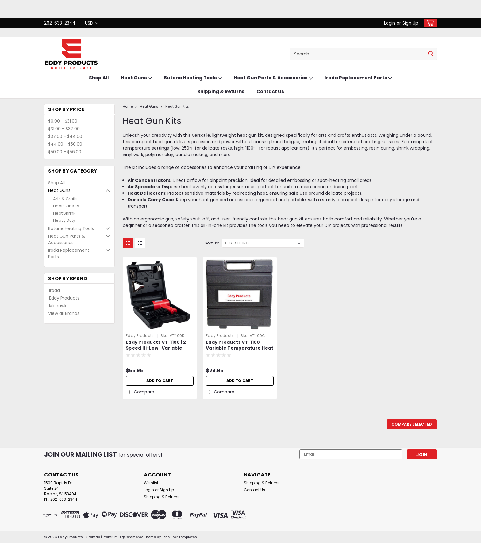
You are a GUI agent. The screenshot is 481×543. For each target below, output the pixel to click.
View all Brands (63, 313)
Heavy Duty (64, 220)
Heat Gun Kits (66, 206)
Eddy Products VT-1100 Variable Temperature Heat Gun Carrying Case (239, 348)
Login (389, 23)
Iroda (54, 290)
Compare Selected (411, 424)
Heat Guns (136, 78)
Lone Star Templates (179, 536)
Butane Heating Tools (193, 78)
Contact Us (270, 91)
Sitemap (93, 536)
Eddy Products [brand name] (140, 335)
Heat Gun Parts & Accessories (273, 78)
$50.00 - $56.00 (64, 152)
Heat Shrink (64, 213)
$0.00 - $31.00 (62, 121)
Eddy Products (64, 298)
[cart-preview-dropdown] (429, 23)
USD (91, 23)
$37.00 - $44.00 (65, 136)
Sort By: (212, 243)
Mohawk (58, 306)
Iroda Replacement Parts (358, 78)
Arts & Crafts (65, 199)
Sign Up (410, 23)
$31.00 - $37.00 (64, 129)
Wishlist (151, 482)
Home (128, 106)
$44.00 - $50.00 (65, 144)
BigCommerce (131, 536)
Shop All (99, 78)
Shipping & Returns (220, 91)
